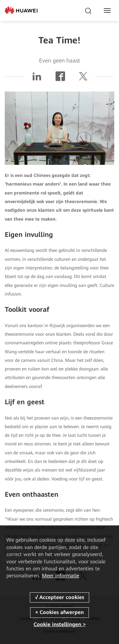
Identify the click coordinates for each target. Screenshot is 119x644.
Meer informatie (60, 576)
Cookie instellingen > (60, 624)
